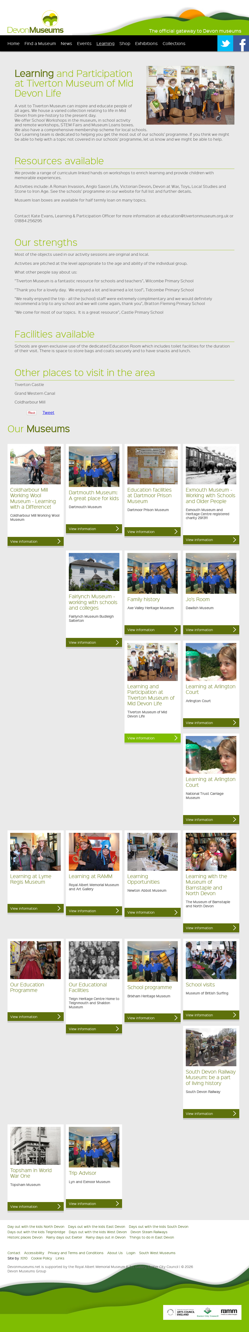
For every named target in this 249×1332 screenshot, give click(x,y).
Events (84, 43)
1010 (24, 1258)
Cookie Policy (41, 1258)
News (66, 43)
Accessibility (34, 1252)
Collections (174, 43)
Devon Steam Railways (149, 1232)
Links (60, 1258)
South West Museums (157, 1252)
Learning (106, 43)
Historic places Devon (25, 1237)
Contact (14, 1252)
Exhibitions (146, 43)
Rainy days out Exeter (64, 1237)
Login (130, 1252)
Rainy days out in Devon (106, 1237)
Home (14, 43)
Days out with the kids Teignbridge (36, 1232)
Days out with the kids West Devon (98, 1232)
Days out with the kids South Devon (158, 1226)
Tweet (48, 412)
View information (23, 541)
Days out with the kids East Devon (96, 1226)
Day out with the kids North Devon (36, 1226)
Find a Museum (40, 43)
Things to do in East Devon (151, 1237)
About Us (115, 1252)
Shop (124, 43)
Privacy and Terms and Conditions (76, 1252)
